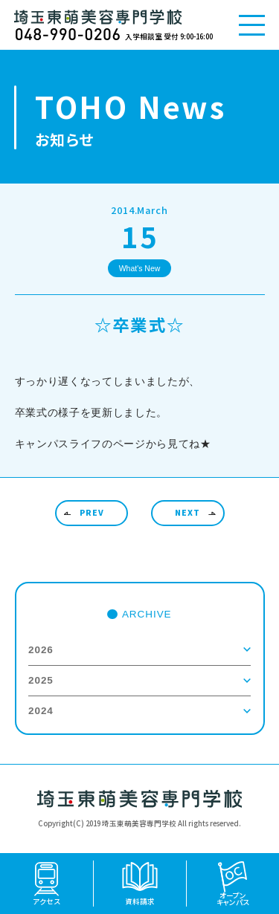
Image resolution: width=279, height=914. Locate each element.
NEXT (187, 512)
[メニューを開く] (252, 25)
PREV (92, 512)
